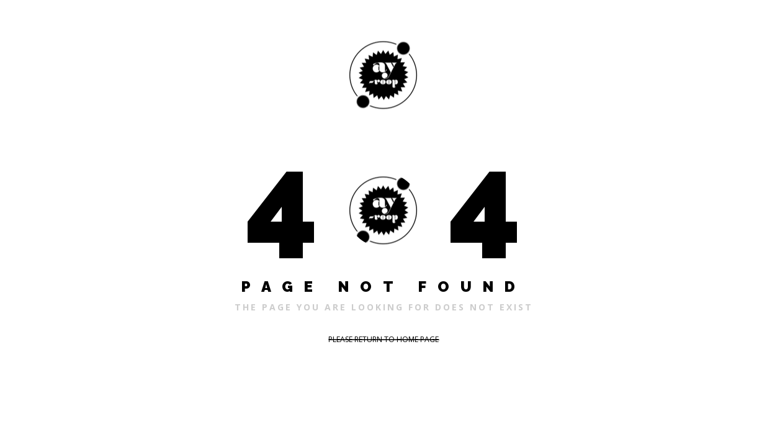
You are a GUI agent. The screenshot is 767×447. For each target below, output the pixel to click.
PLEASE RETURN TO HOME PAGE (383, 339)
